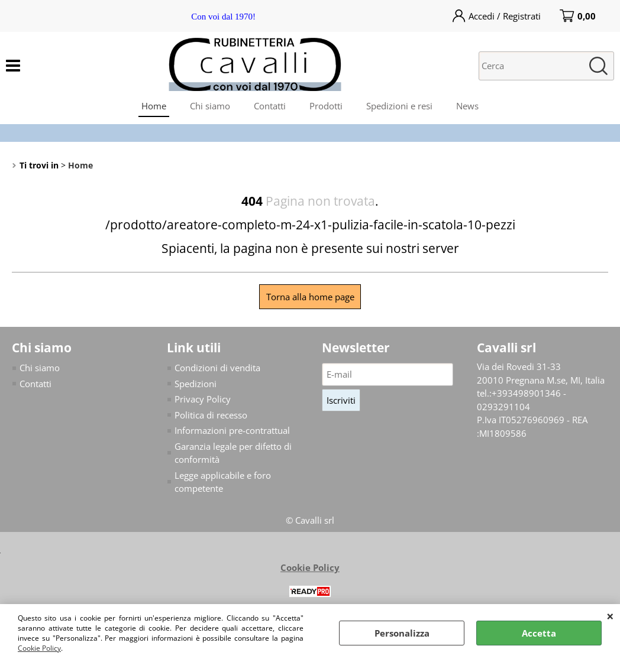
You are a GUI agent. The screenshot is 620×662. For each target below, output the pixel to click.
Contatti (270, 106)
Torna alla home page (310, 297)
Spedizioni (196, 384)
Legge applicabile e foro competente (223, 482)
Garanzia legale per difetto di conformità (233, 453)
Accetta (539, 633)
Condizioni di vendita (217, 368)
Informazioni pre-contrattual (232, 430)
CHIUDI (610, 616)
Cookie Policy (39, 648)
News (467, 106)
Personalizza (402, 633)
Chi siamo (210, 106)
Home (153, 106)
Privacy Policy (203, 399)
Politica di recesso (211, 415)
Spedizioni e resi (399, 106)
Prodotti (326, 106)
